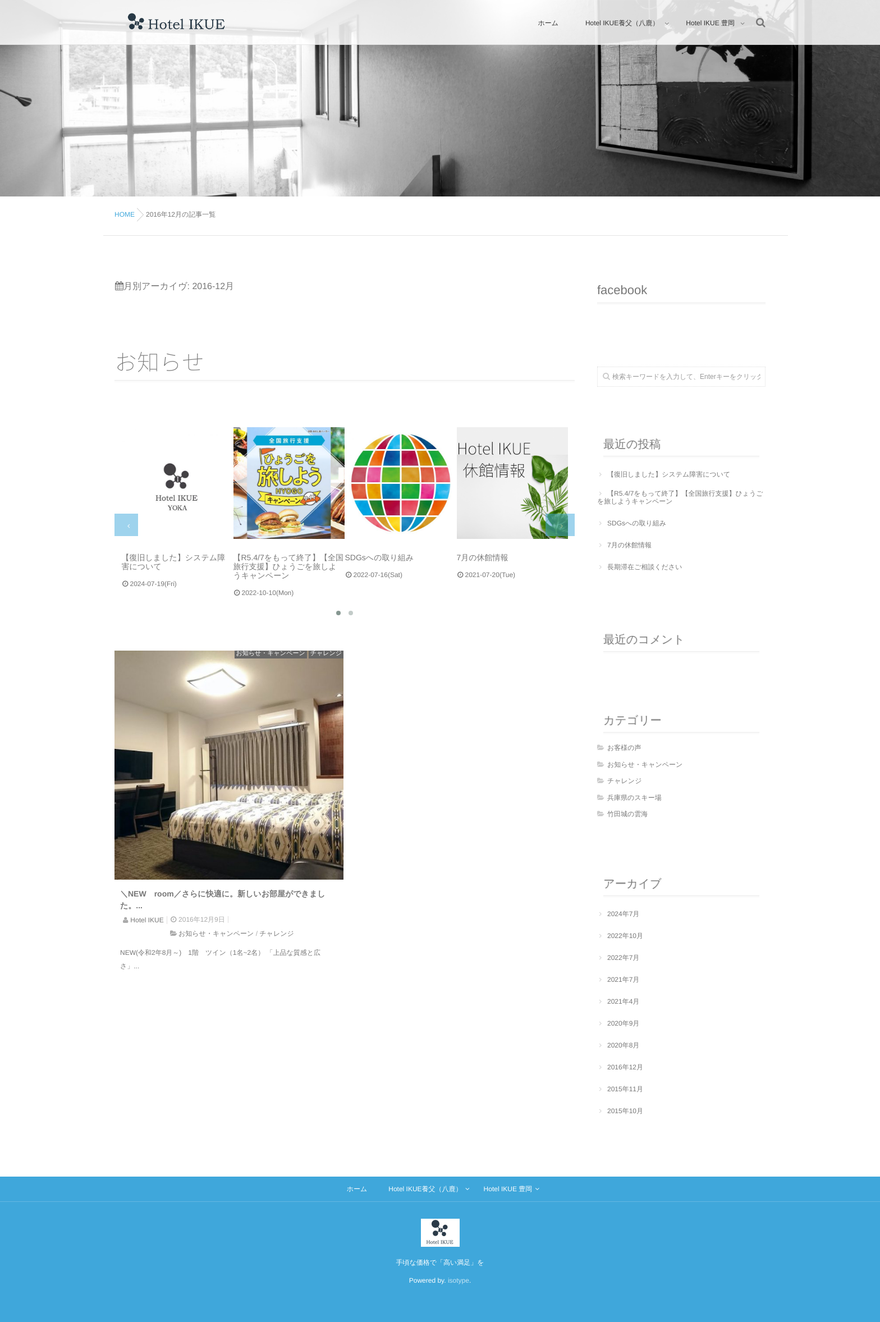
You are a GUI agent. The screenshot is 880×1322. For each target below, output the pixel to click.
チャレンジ (326, 653)
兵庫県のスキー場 (634, 798)
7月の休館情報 (629, 545)
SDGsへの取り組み (636, 523)
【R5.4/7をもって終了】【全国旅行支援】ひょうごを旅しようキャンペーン (680, 497)
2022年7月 (623, 958)
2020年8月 (623, 1045)
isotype (458, 1280)
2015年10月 (625, 1111)
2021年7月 (623, 980)
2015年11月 (625, 1089)
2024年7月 (623, 914)
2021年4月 (623, 1001)
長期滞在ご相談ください (644, 567)
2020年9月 (623, 1023)
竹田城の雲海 (627, 814)
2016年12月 (625, 1067)
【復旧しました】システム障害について (668, 474)
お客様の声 (624, 748)
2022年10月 (625, 936)
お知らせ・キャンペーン (270, 653)
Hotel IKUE (146, 920)
